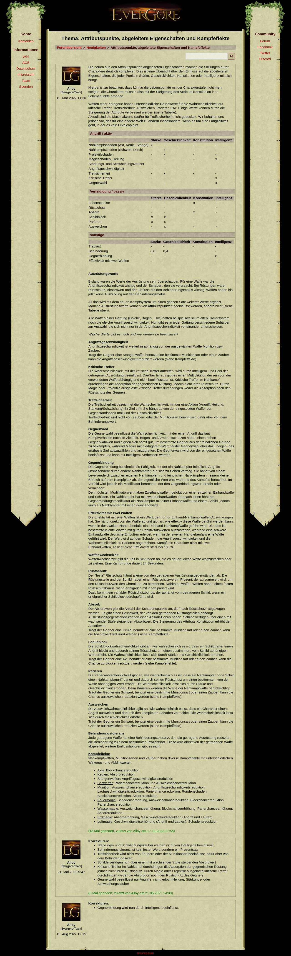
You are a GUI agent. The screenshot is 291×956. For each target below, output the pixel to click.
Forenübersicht (69, 47)
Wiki (26, 57)
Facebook (265, 47)
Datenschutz (25, 68)
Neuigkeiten (96, 47)
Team (26, 80)
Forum (265, 41)
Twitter (265, 53)
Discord (265, 59)
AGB (26, 62)
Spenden (26, 86)
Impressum (26, 74)
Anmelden (26, 41)
